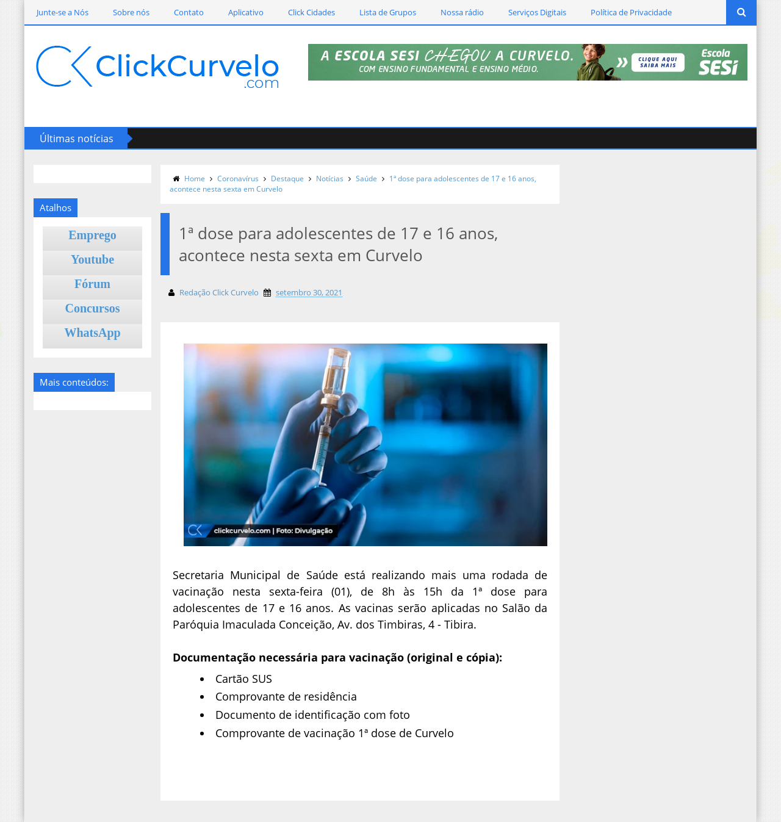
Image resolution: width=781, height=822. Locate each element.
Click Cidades (311, 12)
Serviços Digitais (537, 12)
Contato (189, 12)
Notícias (330, 178)
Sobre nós (131, 12)
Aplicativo (246, 12)
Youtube (92, 259)
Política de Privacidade (631, 12)
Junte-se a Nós (62, 12)
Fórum (92, 283)
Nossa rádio (462, 12)
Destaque (287, 178)
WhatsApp (92, 332)
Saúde (366, 178)
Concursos (92, 308)
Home (194, 178)
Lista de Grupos (387, 12)
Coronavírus (238, 178)
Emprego (92, 235)
